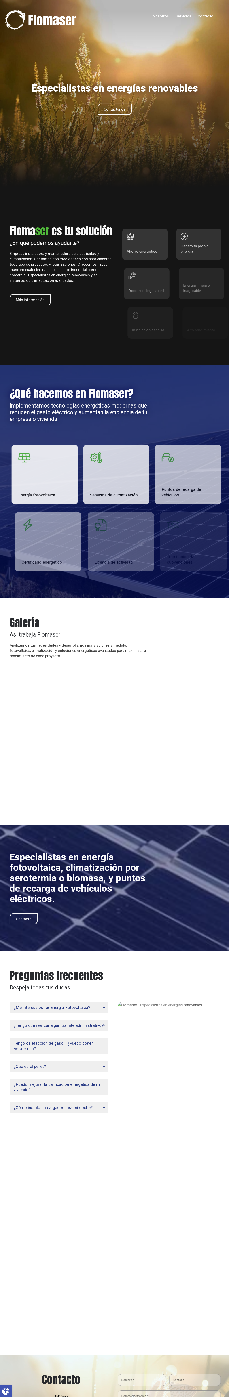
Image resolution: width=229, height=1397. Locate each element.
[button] (6, 1391)
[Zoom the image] (40, 12)
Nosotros (161, 16)
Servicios (183, 16)
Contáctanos (114, 109)
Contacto (205, 16)
